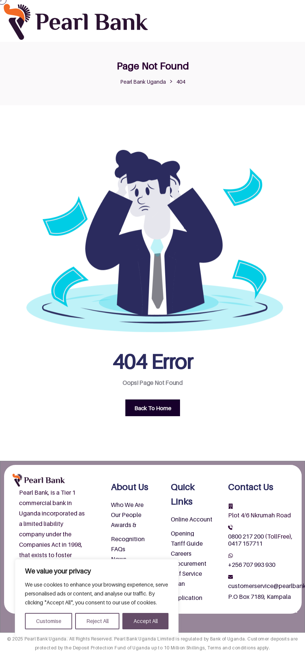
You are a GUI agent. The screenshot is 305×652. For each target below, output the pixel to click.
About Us (203, 7)
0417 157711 (245, 543)
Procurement (188, 563)
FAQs (118, 549)
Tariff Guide (187, 543)
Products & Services (264, 7)
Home (165, 7)
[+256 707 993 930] (230, 555)
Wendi (248, 22)
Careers (181, 553)
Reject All (97, 621)
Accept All (146, 621)
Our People (126, 514)
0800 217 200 (246, 536)
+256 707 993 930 (251, 564)
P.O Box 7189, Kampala (259, 596)
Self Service (186, 573)
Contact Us (211, 22)
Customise (48, 621)
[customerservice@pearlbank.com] (230, 576)
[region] (97, 598)
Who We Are (127, 504)
